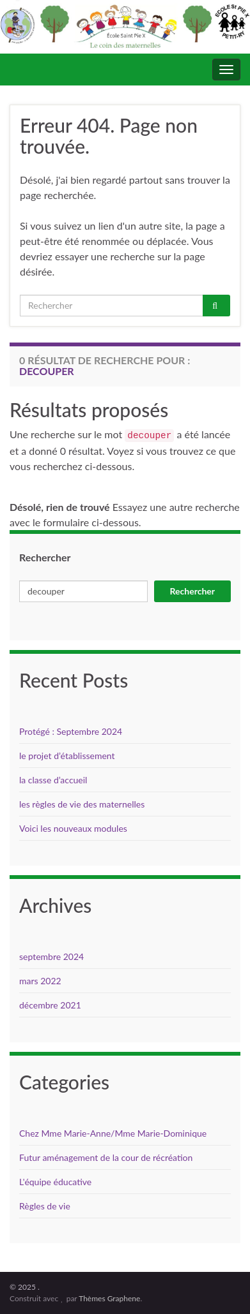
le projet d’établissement (67, 755)
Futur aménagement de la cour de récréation (105, 1157)
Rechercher (45, 557)
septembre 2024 (51, 956)
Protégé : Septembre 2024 (70, 731)
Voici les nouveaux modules (73, 828)
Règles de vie (44, 1205)
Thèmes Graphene (109, 1298)
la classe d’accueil (53, 779)
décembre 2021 (50, 1005)
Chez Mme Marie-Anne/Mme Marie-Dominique (113, 1133)
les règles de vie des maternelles (82, 804)
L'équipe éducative (55, 1181)
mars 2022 (40, 980)
